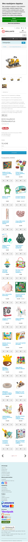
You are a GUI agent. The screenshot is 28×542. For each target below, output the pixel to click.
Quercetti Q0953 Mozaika (21, 343)
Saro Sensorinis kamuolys (7, 295)
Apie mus (3, 467)
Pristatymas (4, 470)
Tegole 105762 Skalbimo (6, 319)
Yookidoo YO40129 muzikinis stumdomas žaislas (6, 443)
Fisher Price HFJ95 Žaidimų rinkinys (20, 173)
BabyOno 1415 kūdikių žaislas (20, 392)
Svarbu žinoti (4, 469)
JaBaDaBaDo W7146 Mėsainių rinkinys (7, 417)
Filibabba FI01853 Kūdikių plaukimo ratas (7, 393)
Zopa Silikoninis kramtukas (20, 221)
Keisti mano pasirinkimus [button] (14, 23)
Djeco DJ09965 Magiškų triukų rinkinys (20, 442)
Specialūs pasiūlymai (5, 490)
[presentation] (2, 456)
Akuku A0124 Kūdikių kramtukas (6, 247)
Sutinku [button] (14, 18)
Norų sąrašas (4, 499)
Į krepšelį (14, 152)
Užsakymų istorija (5, 497)
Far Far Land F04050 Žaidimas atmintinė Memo (20, 271)
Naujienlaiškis (4, 500)
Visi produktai (4, 488)
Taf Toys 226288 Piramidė (5, 271)
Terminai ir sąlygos (5, 475)
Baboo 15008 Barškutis (6, 197)
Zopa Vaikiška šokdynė (20, 319)
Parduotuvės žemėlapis (6, 491)
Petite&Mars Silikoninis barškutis (19, 247)
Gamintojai (3, 487)
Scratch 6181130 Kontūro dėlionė (20, 197)
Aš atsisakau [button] (14, 20)
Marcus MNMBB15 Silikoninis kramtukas (5, 369)
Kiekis (2, 146)
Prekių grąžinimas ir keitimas (7, 480)
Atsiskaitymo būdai (5, 472)
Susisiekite (3, 479)
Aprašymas (5, 92)
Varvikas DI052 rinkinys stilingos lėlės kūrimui (20, 418)
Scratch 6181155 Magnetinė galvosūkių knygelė (20, 296)
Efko (8, 123)
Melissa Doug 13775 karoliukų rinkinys (7, 173)
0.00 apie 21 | (14, 38)
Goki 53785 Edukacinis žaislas (5, 222)
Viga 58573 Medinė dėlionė (20, 368)
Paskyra (3, 496)
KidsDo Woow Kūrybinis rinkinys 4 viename (6, 344)
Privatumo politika (5, 473)
